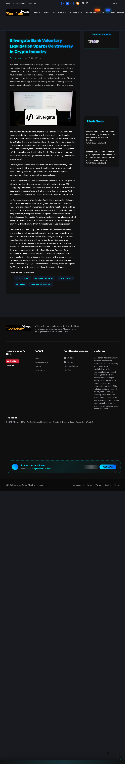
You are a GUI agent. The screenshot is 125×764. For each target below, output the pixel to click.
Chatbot (12, 361)
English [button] (115, 3)
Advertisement (19, 3)
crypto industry (66, 278)
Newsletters (71, 366)
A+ (71, 3)
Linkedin (69, 358)
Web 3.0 (89, 422)
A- (63, 3)
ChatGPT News (12, 422)
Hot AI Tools (58, 12)
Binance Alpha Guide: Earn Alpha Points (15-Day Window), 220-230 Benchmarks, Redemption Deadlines (100, 136)
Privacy (98, 485)
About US (39, 358)
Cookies (108, 485)
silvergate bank (22, 278)
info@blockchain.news (41, 469)
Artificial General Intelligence (39, 422)
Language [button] (77, 485)
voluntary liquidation (44, 278)
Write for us (40, 371)
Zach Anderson (16, 58)
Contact (38, 366)
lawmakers (20, 284)
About (8, 3)
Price (46, 12)
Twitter (68, 362)
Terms (89, 485)
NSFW (22, 422)
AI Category (75, 12)
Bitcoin (56, 422)
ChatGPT (10, 366)
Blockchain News (19, 485)
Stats (116, 485)
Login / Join (32, 3)
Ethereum (64, 422)
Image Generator (77, 422)
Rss (67, 370)
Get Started (107, 467)
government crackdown (40, 284)
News (35, 12)
